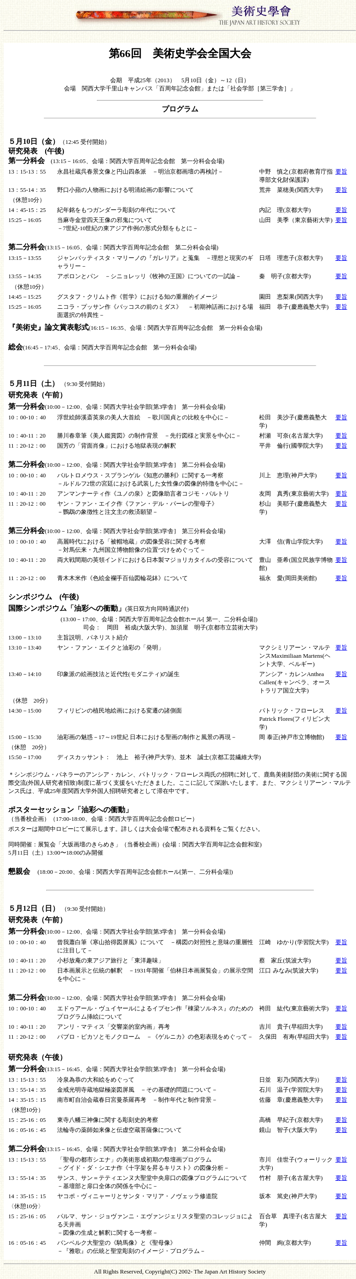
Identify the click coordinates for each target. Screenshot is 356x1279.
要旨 (341, 171)
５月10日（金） (33, 141)
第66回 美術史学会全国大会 (180, 53)
